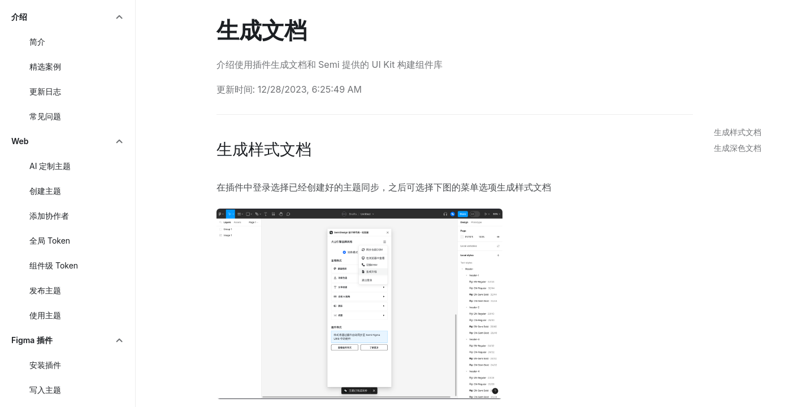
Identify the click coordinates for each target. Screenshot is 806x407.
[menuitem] (68, 17)
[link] (735, 132)
